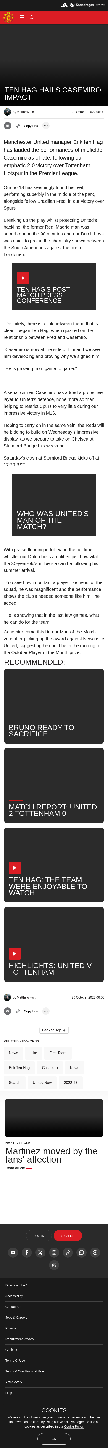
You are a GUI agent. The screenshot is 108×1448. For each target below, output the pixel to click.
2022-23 (70, 1115)
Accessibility (14, 1328)
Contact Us (13, 1339)
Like (33, 1085)
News (13, 1085)
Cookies (11, 1382)
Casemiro (50, 1100)
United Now (42, 1115)
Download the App (18, 1317)
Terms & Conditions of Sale (24, 1403)
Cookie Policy (74, 1426)
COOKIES (54, 1410)
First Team (57, 1085)
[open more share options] (46, 125)
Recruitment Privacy (19, 1371)
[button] (22, 17)
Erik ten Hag (19, 1100)
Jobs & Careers (16, 1350)
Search (15, 1115)
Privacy (10, 1360)
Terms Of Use (15, 1393)
